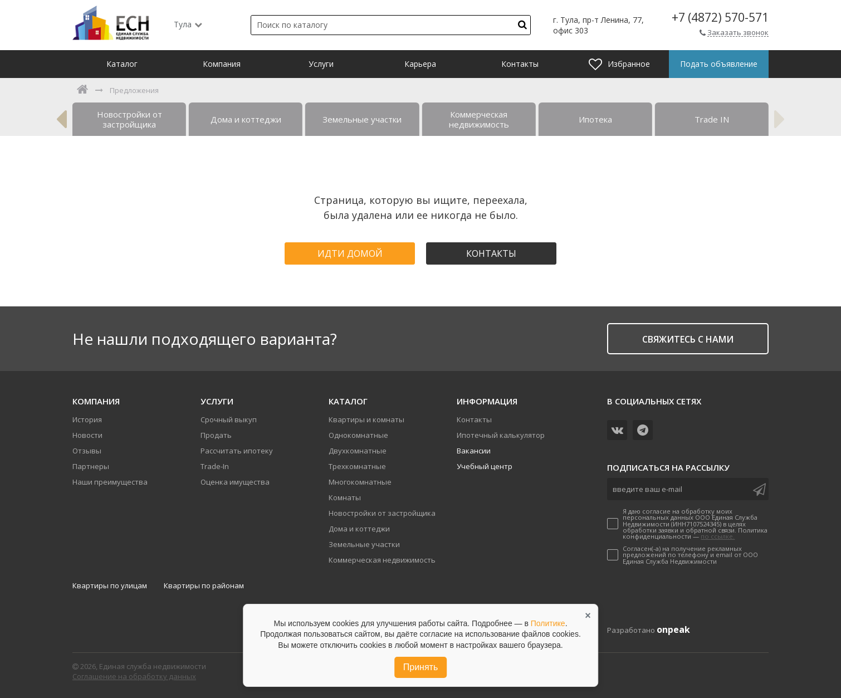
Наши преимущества (110, 482)
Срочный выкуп (229, 419)
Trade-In (215, 466)
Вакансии (474, 451)
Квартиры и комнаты (366, 419)
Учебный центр (484, 466)
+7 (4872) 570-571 (720, 18)
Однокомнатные (358, 435)
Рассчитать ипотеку (237, 451)
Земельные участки (364, 544)
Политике (548, 623)
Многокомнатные (360, 482)
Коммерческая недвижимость (382, 560)
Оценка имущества (235, 482)
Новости (87, 435)
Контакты (491, 253)
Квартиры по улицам (109, 585)
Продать (216, 435)
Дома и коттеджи (359, 529)
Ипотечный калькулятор (501, 435)
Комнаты (345, 497)
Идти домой (350, 253)
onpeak (673, 629)
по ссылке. (718, 536)
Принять (420, 667)
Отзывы (86, 451)
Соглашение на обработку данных (134, 676)
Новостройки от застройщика (382, 513)
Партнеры (90, 466)
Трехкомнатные (357, 466)
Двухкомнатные (358, 451)
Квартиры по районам (204, 585)
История (87, 419)
